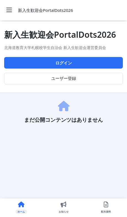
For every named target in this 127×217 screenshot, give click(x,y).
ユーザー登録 (63, 78)
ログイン (63, 63)
